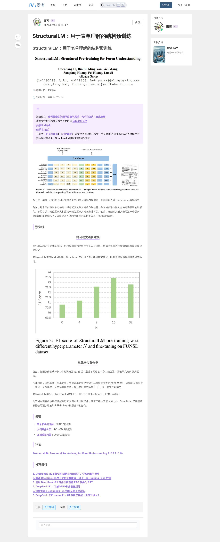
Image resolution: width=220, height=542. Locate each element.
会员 (91, 4)
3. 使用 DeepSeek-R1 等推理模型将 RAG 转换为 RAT (63, 482)
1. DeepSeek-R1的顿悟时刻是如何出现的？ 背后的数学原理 (66, 473)
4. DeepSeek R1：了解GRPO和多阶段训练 (56, 486)
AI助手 (78, 4)
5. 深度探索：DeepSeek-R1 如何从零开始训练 (59, 490)
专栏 (64, 4)
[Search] (113, 5)
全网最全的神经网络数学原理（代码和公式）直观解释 (76, 116)
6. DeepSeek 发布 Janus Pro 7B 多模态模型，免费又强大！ (66, 495)
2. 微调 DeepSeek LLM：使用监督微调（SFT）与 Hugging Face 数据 (72, 477)
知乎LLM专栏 (43, 125)
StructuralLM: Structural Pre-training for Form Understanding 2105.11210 (78, 453)
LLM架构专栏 (79, 120)
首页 (52, 4)
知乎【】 (43, 129)
